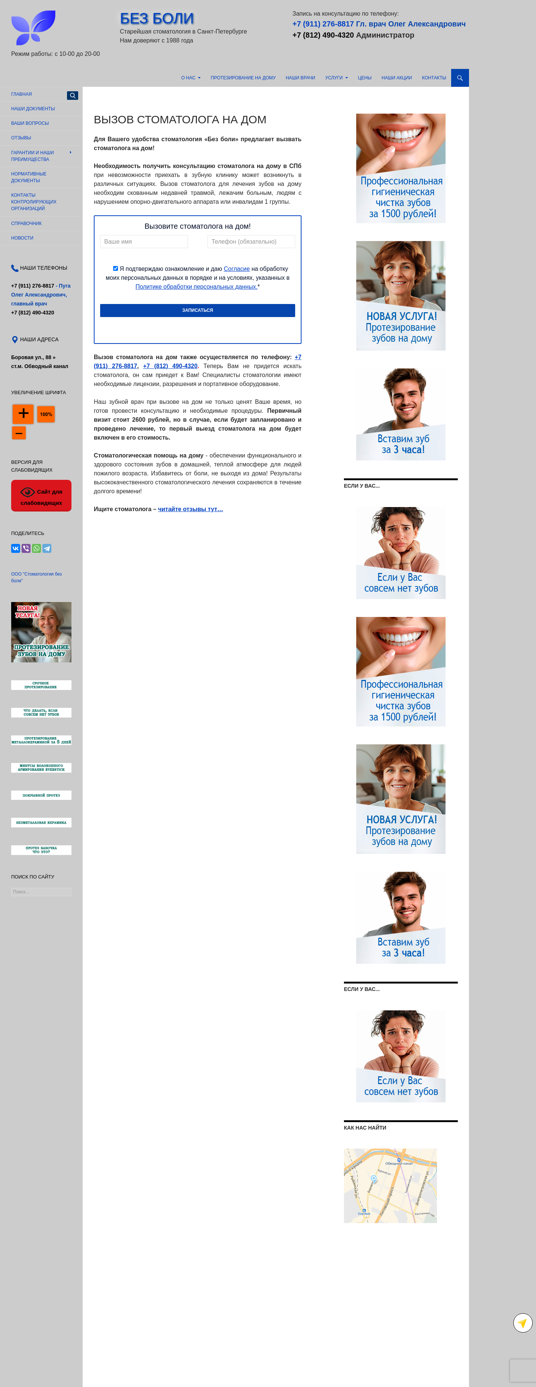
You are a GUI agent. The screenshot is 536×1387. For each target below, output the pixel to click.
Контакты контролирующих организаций (34, 202)
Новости (22, 238)
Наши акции (397, 77)
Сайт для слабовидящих (41, 495)
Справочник (26, 223)
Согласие (237, 269)
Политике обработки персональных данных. (196, 287)
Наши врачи (300, 77)
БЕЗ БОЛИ (157, 18)
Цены (364, 77)
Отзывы (21, 137)
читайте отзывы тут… (190, 509)
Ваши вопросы (30, 123)
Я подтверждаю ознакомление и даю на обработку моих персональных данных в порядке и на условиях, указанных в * (198, 278)
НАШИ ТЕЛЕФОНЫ (43, 268)
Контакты (434, 77)
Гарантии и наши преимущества (32, 156)
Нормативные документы (29, 177)
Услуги (334, 77)
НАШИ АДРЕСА (38, 339)
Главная (21, 94)
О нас (188, 77)
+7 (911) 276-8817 (323, 24)
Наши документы (33, 108)
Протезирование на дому (243, 77)
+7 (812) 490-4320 (323, 35)
